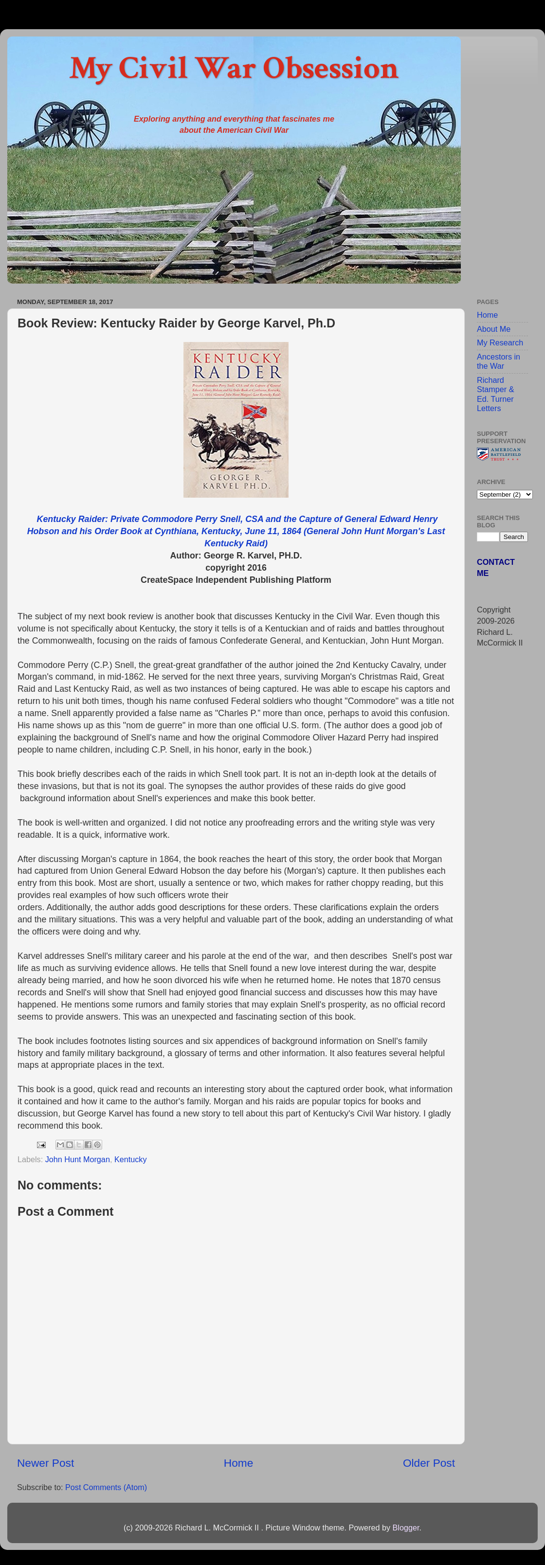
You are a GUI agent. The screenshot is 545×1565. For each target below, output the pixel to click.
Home (238, 1463)
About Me (493, 328)
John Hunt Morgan (77, 1159)
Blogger (405, 1527)
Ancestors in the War (498, 361)
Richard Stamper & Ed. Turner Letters (495, 394)
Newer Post (45, 1463)
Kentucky (130, 1159)
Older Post (429, 1463)
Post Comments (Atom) (106, 1487)
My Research (500, 342)
